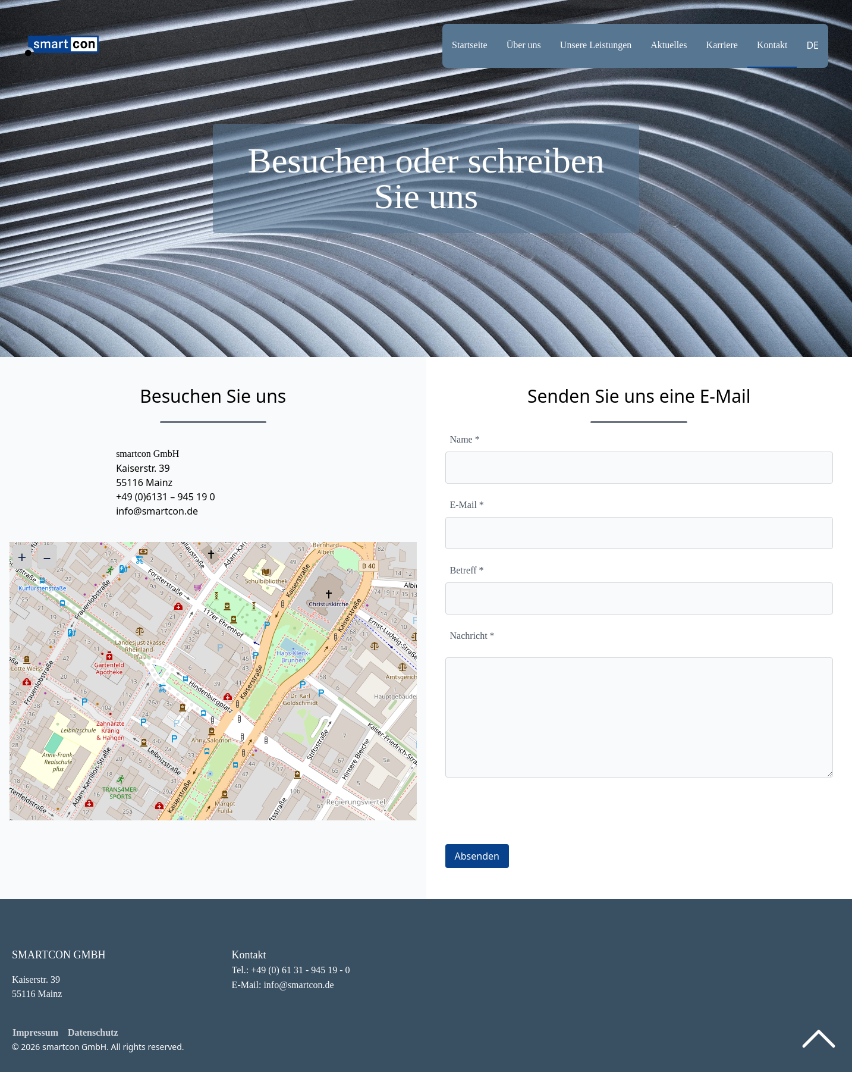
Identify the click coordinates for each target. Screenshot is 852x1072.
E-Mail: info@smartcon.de (283, 985)
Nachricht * (472, 636)
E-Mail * (467, 505)
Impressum (35, 1032)
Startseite (470, 45)
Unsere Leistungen (595, 45)
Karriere (722, 45)
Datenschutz (93, 1032)
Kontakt (772, 45)
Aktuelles (668, 45)
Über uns (524, 45)
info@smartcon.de (157, 511)
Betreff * (467, 570)
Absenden (477, 856)
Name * (465, 439)
